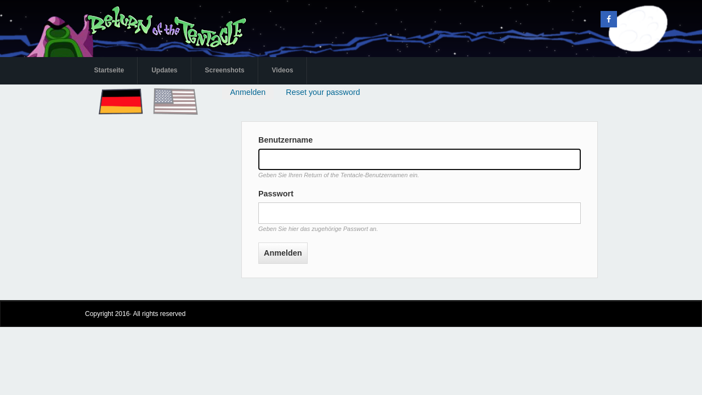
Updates (164, 70)
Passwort (275, 193)
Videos (282, 70)
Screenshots (225, 70)
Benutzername (285, 140)
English (164, 90)
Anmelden (251, 93)
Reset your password (323, 92)
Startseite (109, 70)
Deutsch (111, 90)
